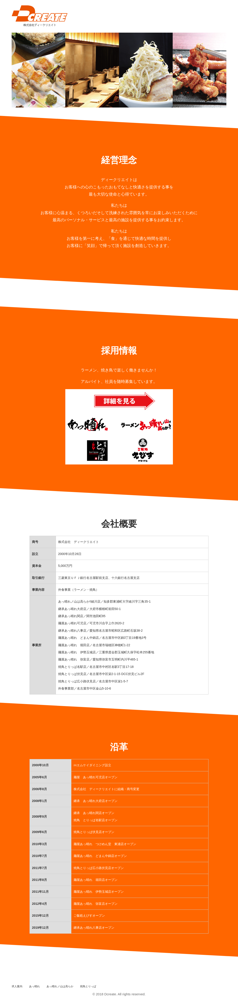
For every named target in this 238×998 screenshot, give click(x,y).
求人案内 (17, 986)
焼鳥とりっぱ (88, 986)
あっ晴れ (34, 986)
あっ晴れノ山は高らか (60, 986)
